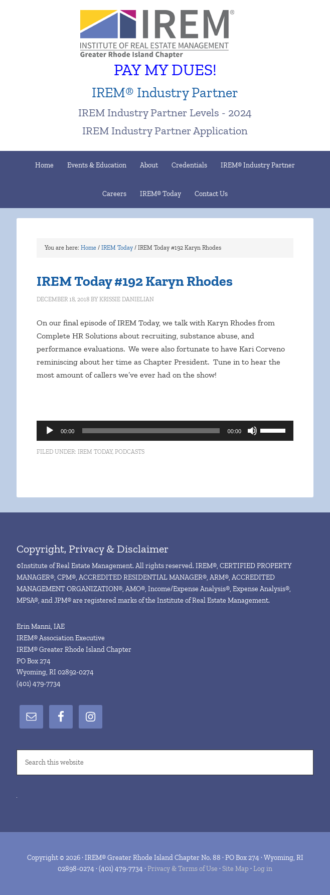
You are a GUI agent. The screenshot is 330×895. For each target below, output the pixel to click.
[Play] (50, 431)
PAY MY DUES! (165, 69)
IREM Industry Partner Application (165, 130)
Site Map (235, 868)
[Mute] (252, 431)
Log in (262, 868)
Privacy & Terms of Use (182, 868)
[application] (165, 431)
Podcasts (129, 451)
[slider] (150, 430)
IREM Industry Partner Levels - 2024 (165, 112)
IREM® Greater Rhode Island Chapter (165, 35)
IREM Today (95, 451)
